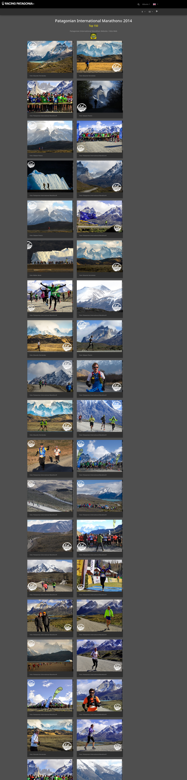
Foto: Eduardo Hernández (38, 65)
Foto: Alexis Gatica (69, 647)
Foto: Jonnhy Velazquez (71, 385)
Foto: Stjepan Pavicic (138, 65)
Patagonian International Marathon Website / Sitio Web (93, 31)
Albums (145, 4)
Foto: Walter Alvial (103, 123)
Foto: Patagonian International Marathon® (110, 65)
